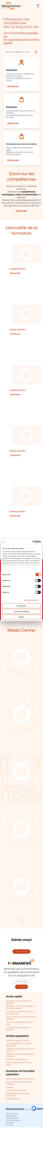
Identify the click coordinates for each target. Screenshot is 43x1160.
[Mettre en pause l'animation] (21, 921)
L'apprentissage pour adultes (18, 1040)
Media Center (21, 630)
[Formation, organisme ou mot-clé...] (17, 52)
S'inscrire (21, 987)
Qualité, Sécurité (12, 1099)
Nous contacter (21, 951)
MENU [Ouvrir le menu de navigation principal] (38, 7)
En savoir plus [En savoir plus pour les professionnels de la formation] (13, 160)
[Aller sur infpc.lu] (24, 1110)
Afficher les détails (30, 600)
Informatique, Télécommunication (20, 1079)
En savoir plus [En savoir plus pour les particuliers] (13, 86)
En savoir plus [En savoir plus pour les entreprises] (13, 123)
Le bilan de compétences (16, 1059)
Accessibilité (10, 1122)
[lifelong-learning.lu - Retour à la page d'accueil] (11, 6)
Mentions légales (11, 1116)
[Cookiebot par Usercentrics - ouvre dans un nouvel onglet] (32, 541)
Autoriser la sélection (21, 611)
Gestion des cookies (12, 1118)
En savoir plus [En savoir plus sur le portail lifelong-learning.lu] (21, 211)
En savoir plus (15, 273)
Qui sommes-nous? (12, 1113)
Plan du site (9, 1125)
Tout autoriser (21, 606)
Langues (9, 1087)
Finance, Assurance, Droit (16, 1090)
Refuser (21, 617)
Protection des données (13, 1120)
